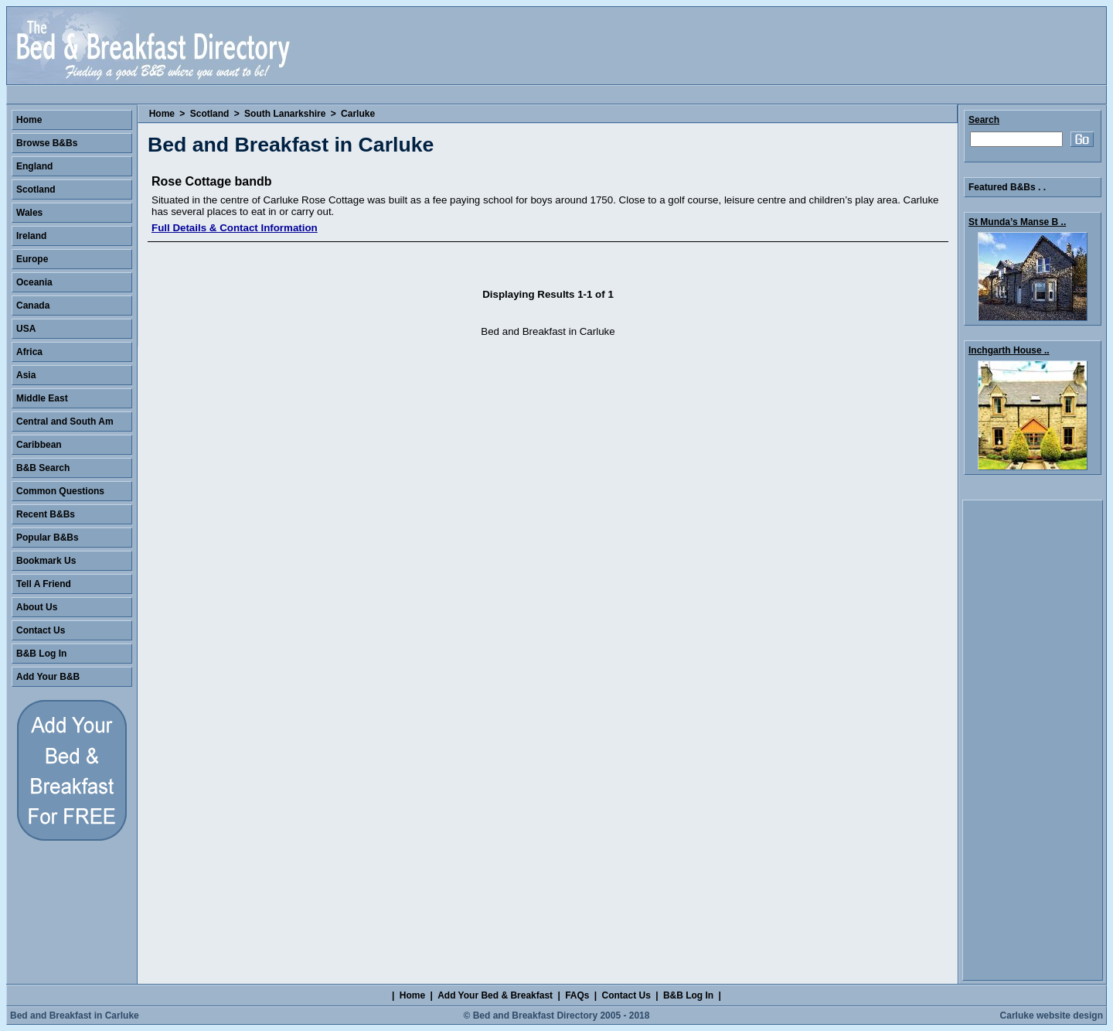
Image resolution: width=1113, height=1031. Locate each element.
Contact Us (40, 630)
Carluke (358, 113)
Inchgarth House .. (1009, 350)
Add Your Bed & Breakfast (495, 995)
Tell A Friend (43, 584)
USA (26, 328)
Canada (32, 305)
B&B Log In (41, 653)
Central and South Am (65, 421)
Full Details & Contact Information (234, 228)
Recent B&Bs (45, 514)
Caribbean (39, 444)
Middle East (42, 398)
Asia (26, 375)
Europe (32, 259)
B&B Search (43, 468)
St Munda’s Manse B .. (1017, 222)
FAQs (577, 995)
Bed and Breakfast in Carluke (74, 1015)
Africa (29, 352)
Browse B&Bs (46, 143)
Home (162, 113)
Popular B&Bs (47, 537)
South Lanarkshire (284, 113)
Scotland (210, 113)
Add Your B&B (48, 676)
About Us (36, 607)
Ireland (31, 235)
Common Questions (60, 491)
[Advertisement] (1032, 740)
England (34, 166)
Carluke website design (1051, 1015)
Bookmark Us (46, 560)
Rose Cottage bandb (211, 181)
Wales (29, 212)
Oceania (34, 282)
